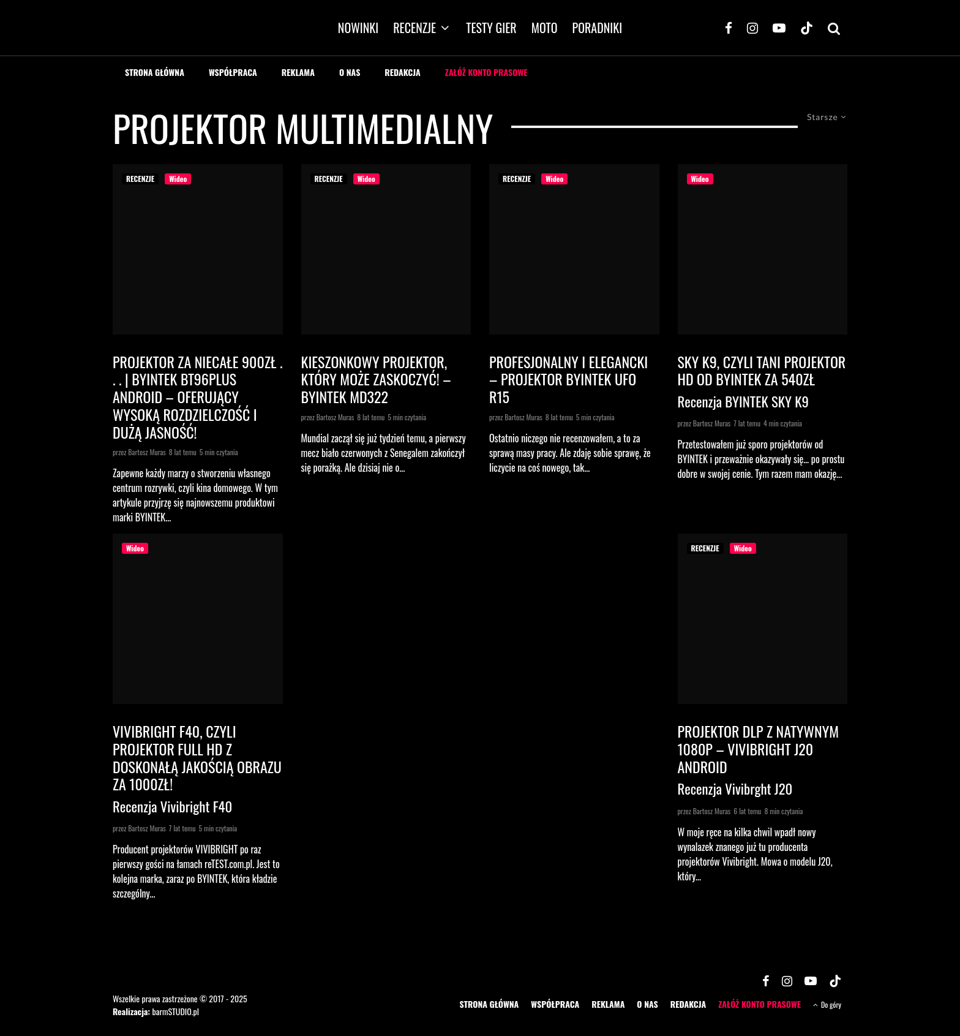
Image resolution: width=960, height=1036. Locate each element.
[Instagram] (752, 27)
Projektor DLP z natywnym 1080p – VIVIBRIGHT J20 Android (758, 748)
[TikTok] (806, 27)
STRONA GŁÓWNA (154, 72)
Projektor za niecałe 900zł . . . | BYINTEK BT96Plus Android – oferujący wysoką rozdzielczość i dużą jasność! (197, 397)
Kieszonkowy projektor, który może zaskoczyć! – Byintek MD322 (376, 379)
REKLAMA (298, 72)
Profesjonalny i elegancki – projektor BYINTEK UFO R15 (568, 379)
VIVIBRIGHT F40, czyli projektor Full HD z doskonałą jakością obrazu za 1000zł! (197, 757)
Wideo (178, 178)
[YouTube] (779, 27)
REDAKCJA (402, 72)
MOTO (544, 27)
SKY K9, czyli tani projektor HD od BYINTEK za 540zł (762, 370)
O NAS (349, 72)
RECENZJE (414, 27)
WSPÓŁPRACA (233, 72)
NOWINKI (358, 27)
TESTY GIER (491, 27)
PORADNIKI (597, 27)
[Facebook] (729, 27)
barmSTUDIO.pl (175, 1011)
